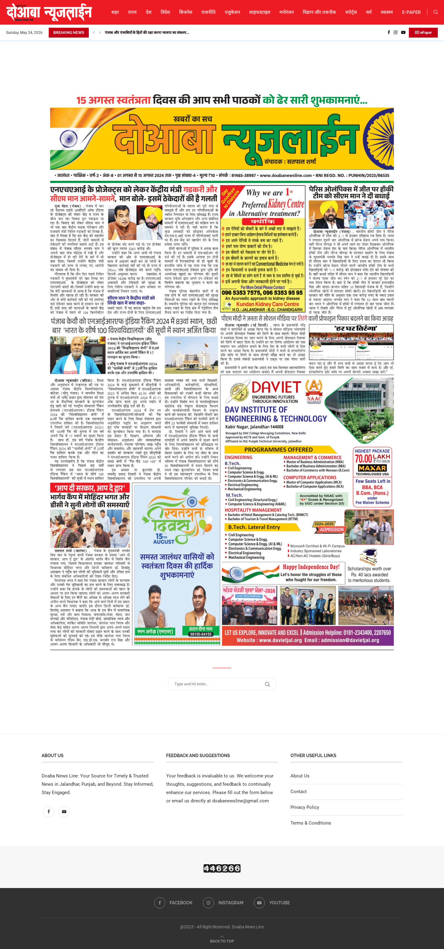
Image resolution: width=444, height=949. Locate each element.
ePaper (423, 32)
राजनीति (208, 12)
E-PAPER (411, 12)
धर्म (369, 12)
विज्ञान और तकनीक (319, 12)
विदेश (165, 12)
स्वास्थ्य (387, 12)
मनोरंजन (286, 12)
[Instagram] (395, 32)
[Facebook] (388, 32)
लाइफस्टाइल (259, 12)
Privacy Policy (304, 807)
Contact (298, 791)
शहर (115, 12)
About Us (300, 776)
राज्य (132, 12)
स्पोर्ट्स (351, 12)
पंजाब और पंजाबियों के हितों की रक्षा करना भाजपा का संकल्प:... (147, 32)
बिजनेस (185, 12)
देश (148, 12)
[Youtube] (403, 32)
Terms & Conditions (310, 823)
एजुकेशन (232, 12)
